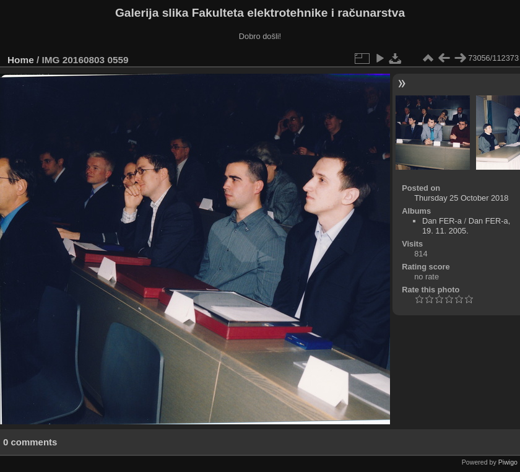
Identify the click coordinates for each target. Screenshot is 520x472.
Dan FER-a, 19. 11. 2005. (466, 225)
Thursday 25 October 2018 (461, 198)
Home (20, 60)
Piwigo (508, 462)
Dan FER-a (442, 220)
